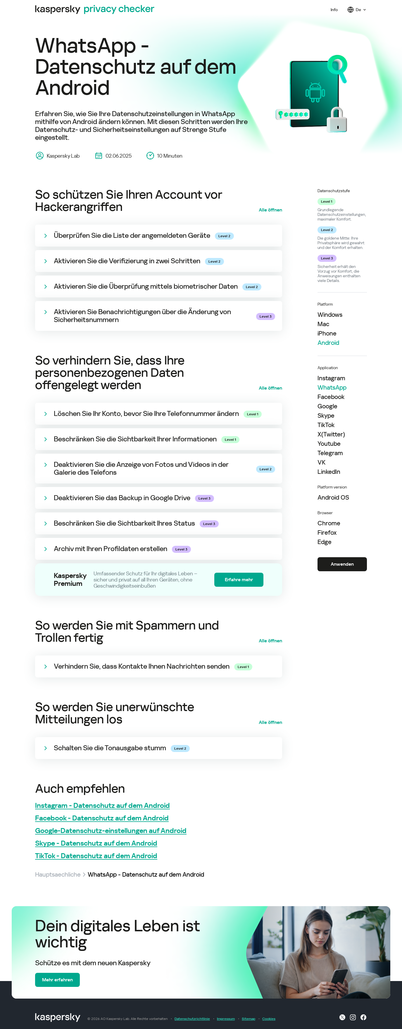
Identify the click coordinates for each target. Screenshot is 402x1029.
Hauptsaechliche (58, 874)
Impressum (226, 1019)
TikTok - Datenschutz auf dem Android (96, 856)
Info (334, 9)
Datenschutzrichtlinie (192, 1019)
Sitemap (248, 1019)
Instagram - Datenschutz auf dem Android (102, 806)
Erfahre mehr (239, 579)
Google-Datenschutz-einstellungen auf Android (111, 831)
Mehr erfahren (57, 979)
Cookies (268, 1019)
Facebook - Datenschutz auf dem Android (102, 818)
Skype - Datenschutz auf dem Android (96, 843)
